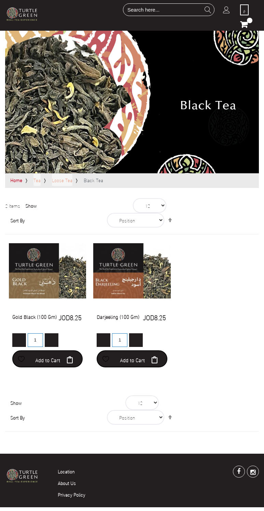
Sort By (17, 220)
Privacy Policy (71, 494)
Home (16, 180)
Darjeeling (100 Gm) (118, 316)
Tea (37, 180)
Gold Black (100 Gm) (34, 316)
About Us (67, 483)
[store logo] (22, 14)
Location (66, 471)
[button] (21, 359)
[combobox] (168, 9)
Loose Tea (62, 180)
